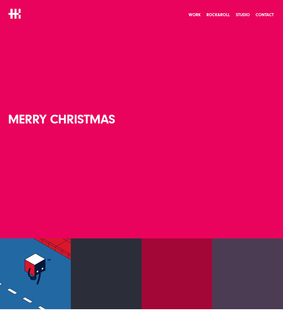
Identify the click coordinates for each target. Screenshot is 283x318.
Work (195, 14)
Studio (243, 14)
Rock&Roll (218, 14)
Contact (265, 14)
